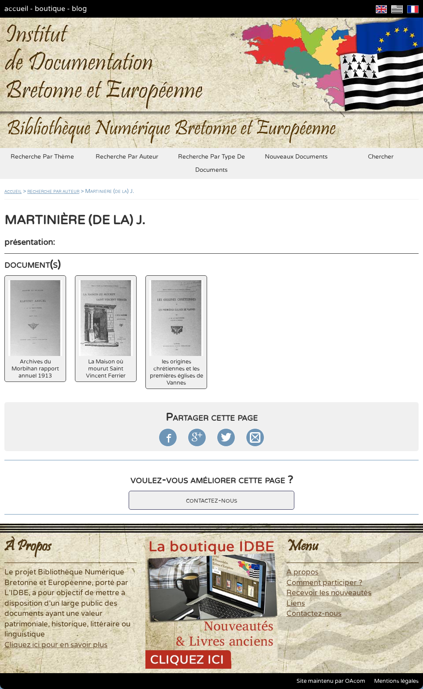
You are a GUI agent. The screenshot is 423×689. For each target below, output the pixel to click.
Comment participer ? (324, 582)
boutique (50, 8)
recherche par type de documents (211, 163)
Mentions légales (396, 681)
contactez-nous (211, 500)
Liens (295, 603)
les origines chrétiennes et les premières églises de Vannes (176, 333)
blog (79, 8)
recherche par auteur (127, 156)
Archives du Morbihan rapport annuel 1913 (35, 329)
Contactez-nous (313, 613)
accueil (16, 8)
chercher (380, 156)
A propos (302, 572)
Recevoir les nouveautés (328, 593)
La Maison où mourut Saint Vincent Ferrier (106, 329)
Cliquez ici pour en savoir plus (56, 645)
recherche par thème (42, 156)
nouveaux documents (296, 156)
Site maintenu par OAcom (331, 681)
